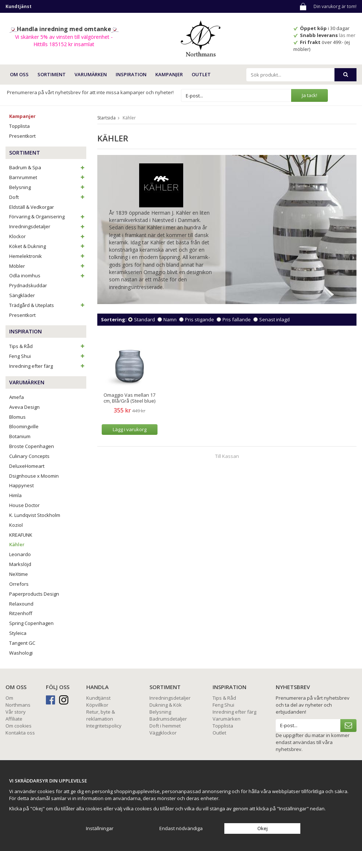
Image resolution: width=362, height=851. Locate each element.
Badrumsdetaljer (168, 718)
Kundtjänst (98, 698)
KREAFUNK (20, 535)
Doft (47, 197)
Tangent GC (22, 643)
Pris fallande (236, 319)
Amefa (16, 397)
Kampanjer (169, 74)
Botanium (19, 436)
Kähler (17, 544)
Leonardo (20, 554)
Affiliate (14, 718)
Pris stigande (199, 319)
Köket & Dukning (47, 246)
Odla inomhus (47, 275)
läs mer (347, 35)
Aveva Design (24, 407)
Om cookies (19, 725)
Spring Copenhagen (31, 623)
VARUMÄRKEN (91, 74)
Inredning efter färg (47, 366)
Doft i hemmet (165, 725)
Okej (262, 828)
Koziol (16, 525)
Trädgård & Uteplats (47, 305)
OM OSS (19, 74)
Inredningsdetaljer (47, 226)
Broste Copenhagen (31, 446)
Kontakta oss (20, 732)
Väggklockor (163, 732)
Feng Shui (47, 356)
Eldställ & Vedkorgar (31, 207)
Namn (170, 319)
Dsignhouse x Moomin (34, 476)
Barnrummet (47, 177)
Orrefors (19, 584)
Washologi (21, 653)
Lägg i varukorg (129, 429)
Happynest (21, 485)
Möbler (47, 266)
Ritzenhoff (20, 613)
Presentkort (22, 136)
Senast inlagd (274, 319)
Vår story (16, 711)
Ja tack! (309, 95)
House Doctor (24, 505)
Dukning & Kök (165, 705)
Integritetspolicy (104, 725)
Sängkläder (22, 295)
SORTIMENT (51, 74)
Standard (144, 319)
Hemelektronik (47, 256)
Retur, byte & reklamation (100, 715)
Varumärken (226, 718)
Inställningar (99, 828)
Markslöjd (20, 564)
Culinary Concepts (29, 456)
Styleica (17, 633)
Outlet (201, 74)
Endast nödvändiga (181, 828)
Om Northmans (18, 701)
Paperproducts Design (34, 594)
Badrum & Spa (47, 167)
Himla (15, 495)
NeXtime (18, 574)
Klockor (47, 236)
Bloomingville (24, 426)
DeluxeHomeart (26, 466)
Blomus (17, 417)
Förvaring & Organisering (47, 216)
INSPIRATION (131, 74)
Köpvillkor (97, 705)
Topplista (19, 126)
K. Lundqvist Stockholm (34, 515)
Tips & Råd (47, 346)
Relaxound (21, 603)
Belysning (47, 187)
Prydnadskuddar (28, 285)
